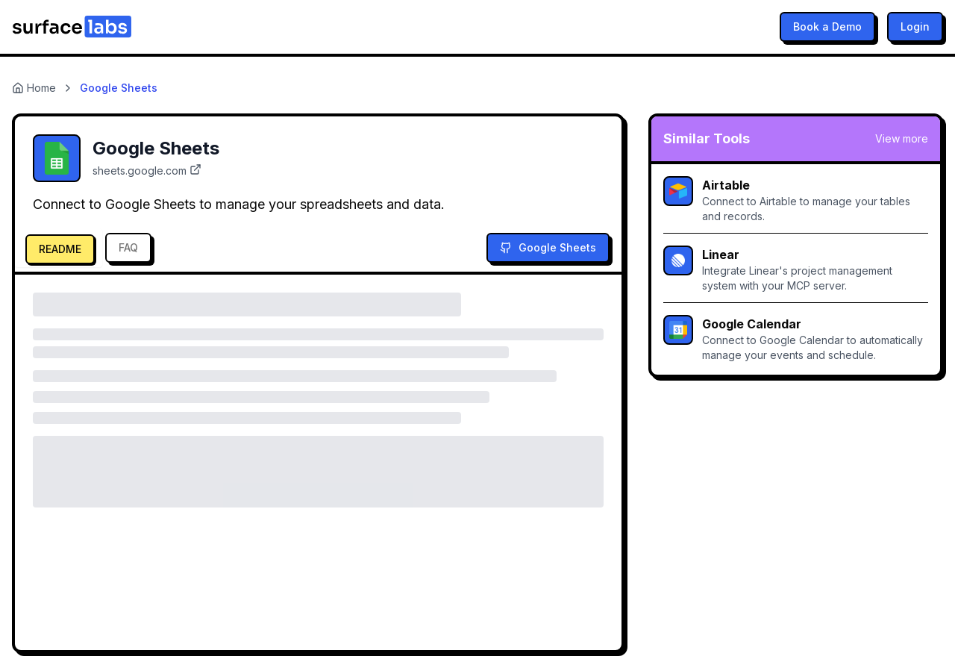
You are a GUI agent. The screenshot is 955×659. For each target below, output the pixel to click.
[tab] (58, 247)
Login (915, 26)
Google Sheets (548, 247)
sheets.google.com (147, 170)
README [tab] (60, 249)
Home (34, 87)
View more (901, 138)
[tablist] (87, 248)
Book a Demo (827, 26)
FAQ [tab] (128, 247)
